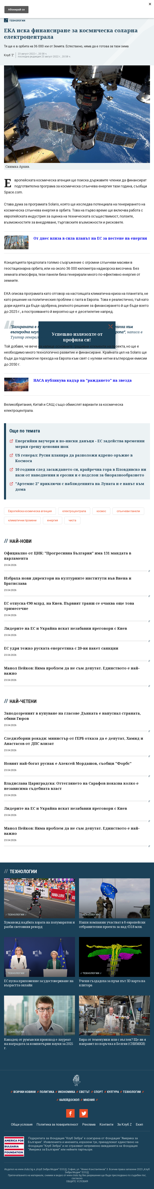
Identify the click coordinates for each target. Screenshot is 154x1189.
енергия (52, 520)
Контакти (106, 1124)
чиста (72, 520)
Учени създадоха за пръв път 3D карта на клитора (112, 983)
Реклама (88, 1124)
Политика (47, 1092)
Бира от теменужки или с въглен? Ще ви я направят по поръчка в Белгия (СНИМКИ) (112, 1041)
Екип (139, 1124)
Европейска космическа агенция (30, 511)
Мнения (89, 1100)
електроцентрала (74, 511)
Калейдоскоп (69, 1100)
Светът (84, 1092)
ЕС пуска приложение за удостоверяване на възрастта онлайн (38, 983)
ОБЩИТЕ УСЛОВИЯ (77, 1181)
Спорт (98, 1092)
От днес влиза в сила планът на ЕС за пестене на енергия (90, 238)
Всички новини (24, 1092)
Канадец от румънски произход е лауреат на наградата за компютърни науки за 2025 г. (38, 1043)
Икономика (66, 1092)
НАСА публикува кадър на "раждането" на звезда (82, 380)
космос (101, 511)
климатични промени (22, 520)
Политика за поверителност (57, 1124)
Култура (113, 1092)
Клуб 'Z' (9, 55)
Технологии (14, 20)
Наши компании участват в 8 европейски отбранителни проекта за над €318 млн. (112, 924)
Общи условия (21, 1124)
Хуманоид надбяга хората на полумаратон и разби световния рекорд (39, 924)
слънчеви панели (128, 511)
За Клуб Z (124, 1124)
